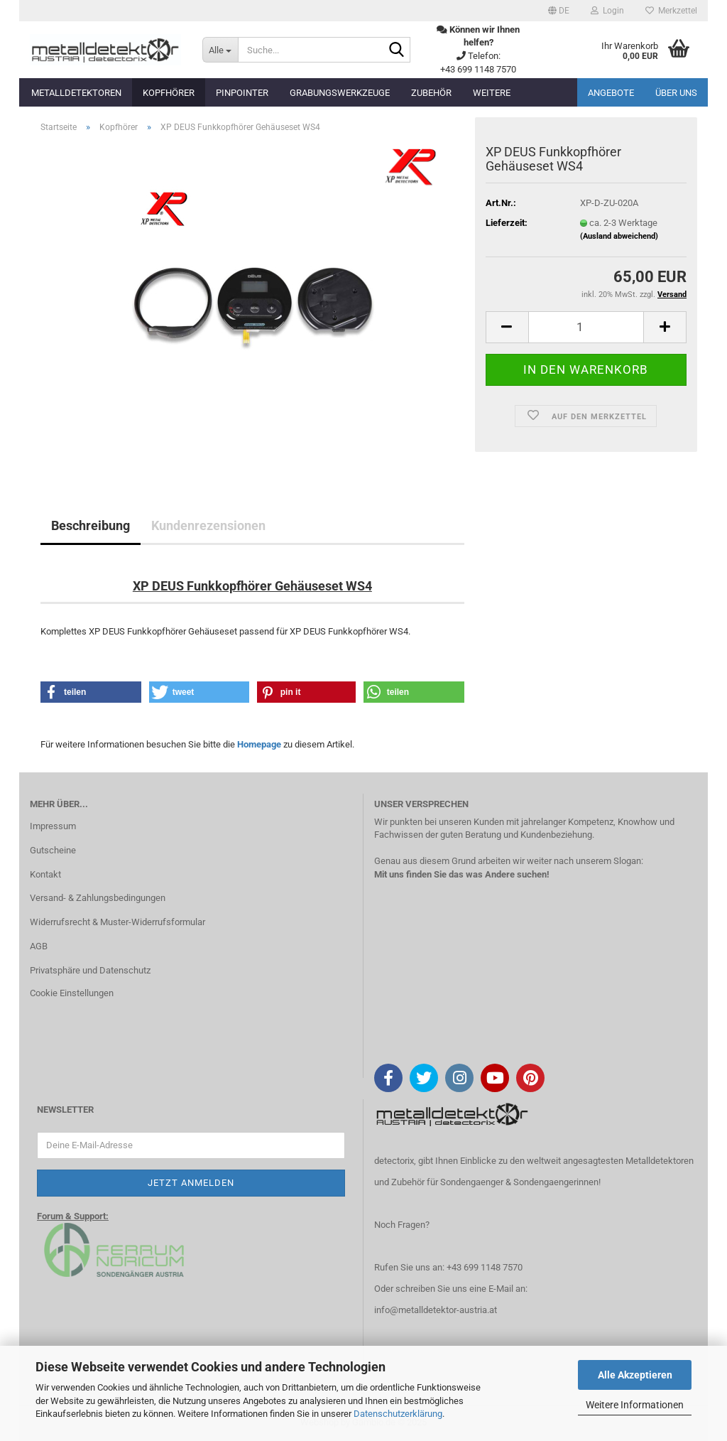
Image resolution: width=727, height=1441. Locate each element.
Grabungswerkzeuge (340, 92)
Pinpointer (242, 92)
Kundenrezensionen (208, 525)
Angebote (611, 92)
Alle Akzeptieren (635, 1375)
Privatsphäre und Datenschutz (90, 970)
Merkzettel (671, 11)
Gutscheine (53, 850)
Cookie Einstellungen (72, 993)
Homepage (259, 744)
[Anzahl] (586, 327)
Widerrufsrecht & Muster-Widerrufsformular (117, 922)
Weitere (491, 92)
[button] (558, 10)
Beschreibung (90, 525)
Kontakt (45, 874)
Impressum (53, 826)
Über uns (676, 92)
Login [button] (607, 11)
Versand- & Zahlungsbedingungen (97, 897)
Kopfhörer (169, 92)
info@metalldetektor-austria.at (435, 1310)
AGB (39, 946)
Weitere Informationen (635, 1404)
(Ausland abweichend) (619, 236)
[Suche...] (220, 50)
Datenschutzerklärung (398, 1413)
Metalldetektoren (76, 92)
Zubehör (431, 92)
